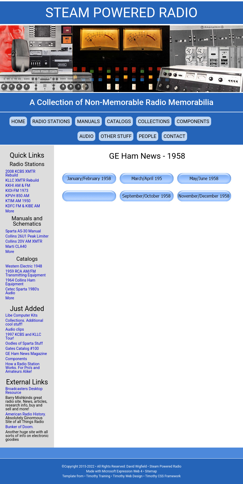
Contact (174, 136)
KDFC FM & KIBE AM (22, 206)
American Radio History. (25, 414)
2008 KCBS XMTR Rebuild (20, 173)
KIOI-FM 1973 (16, 190)
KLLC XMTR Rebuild (22, 180)
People (147, 136)
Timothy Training (98, 476)
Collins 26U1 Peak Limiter (27, 236)
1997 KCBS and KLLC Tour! (23, 336)
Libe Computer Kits (21, 315)
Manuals (88, 121)
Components (193, 121)
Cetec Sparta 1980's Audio (22, 291)
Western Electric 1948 (23, 266)
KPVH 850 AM (17, 196)
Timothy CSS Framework (163, 476)
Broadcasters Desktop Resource (24, 391)
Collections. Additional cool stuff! (24, 322)
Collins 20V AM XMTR (23, 241)
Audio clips (14, 329)
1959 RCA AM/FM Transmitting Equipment (25, 273)
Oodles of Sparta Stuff (24, 343)
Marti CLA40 (15, 246)
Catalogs (119, 121)
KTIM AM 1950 (18, 201)
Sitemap (151, 471)
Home (18, 121)
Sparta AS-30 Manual (23, 231)
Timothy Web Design (128, 476)
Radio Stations (51, 121)
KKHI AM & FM (17, 185)
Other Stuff (116, 136)
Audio (86, 136)
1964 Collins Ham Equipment (20, 282)
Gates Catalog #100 (22, 348)
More (9, 211)
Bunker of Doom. (19, 427)
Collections (154, 121)
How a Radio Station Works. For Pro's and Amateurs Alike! (22, 368)
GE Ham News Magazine (26, 353)
